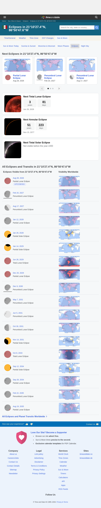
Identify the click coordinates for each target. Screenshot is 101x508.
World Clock (63, 454)
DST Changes (48, 38)
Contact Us (92, 424)
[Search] (96, 17)
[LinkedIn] (50, 499)
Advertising (38, 458)
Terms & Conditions (39, 466)
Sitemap (13, 470)
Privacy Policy (39, 470)
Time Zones (63, 458)
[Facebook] (41, 499)
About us (13, 454)
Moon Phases (63, 46)
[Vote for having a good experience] (27, 424)
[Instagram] (55, 499)
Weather (22, 38)
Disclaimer (39, 462)
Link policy (39, 454)
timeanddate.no (86, 454)
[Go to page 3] (53, 88)
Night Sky (85, 46)
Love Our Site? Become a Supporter (49, 432)
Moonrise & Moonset (46, 46)
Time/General (9, 38)
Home (4, 21)
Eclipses (25, 21)
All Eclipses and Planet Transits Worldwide (25, 416)
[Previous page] (42, 88)
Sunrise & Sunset (28, 46)
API (63, 481)
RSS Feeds (63, 489)
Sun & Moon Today (11, 46)
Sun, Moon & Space (14, 21)
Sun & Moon (62, 38)
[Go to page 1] (48, 88)
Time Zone (34, 38)
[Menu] (4, 17)
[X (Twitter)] (46, 499)
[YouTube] (60, 499)
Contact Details (13, 466)
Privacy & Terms (62, 502)
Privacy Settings (38, 473)
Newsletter (13, 473)
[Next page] (59, 88)
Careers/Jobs (13, 458)
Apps (63, 485)
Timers (63, 473)
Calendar (63, 462)
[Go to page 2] (50, 88)
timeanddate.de (86, 458)
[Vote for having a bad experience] (31, 424)
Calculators (63, 477)
